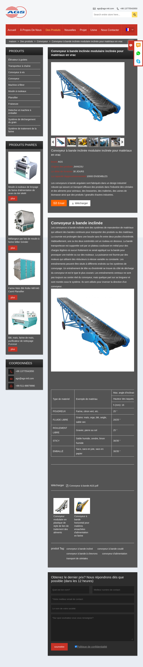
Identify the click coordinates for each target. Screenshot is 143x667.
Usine (93, 30)
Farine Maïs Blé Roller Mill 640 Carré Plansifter (23, 290)
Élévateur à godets (17, 59)
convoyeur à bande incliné (80, 548)
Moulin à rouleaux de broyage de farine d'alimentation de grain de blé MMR (23, 190)
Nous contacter (110, 30)
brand (54, 161)
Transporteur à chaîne (19, 66)
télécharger (80, 203)
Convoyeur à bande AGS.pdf (82, 485)
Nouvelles (70, 30)
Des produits (53, 30)
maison (12, 41)
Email (58, 203)
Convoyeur (42, 41)
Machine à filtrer (16, 85)
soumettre (59, 646)
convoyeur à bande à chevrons (82, 553)
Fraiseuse (13, 104)
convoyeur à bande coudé (110, 548)
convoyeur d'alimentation (114, 553)
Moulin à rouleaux (17, 91)
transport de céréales (77, 558)
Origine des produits (62, 166)
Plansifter (13, 97)
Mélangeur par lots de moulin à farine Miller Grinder (23, 240)
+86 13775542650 (128, 8)
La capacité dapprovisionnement (69, 176)
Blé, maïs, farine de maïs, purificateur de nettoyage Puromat (21, 340)
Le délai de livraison (62, 171)
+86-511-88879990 (25, 385)
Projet (83, 30)
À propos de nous (31, 30)
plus (13, 198)
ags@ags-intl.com (105, 8)
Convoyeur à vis (16, 72)
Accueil (12, 30)
